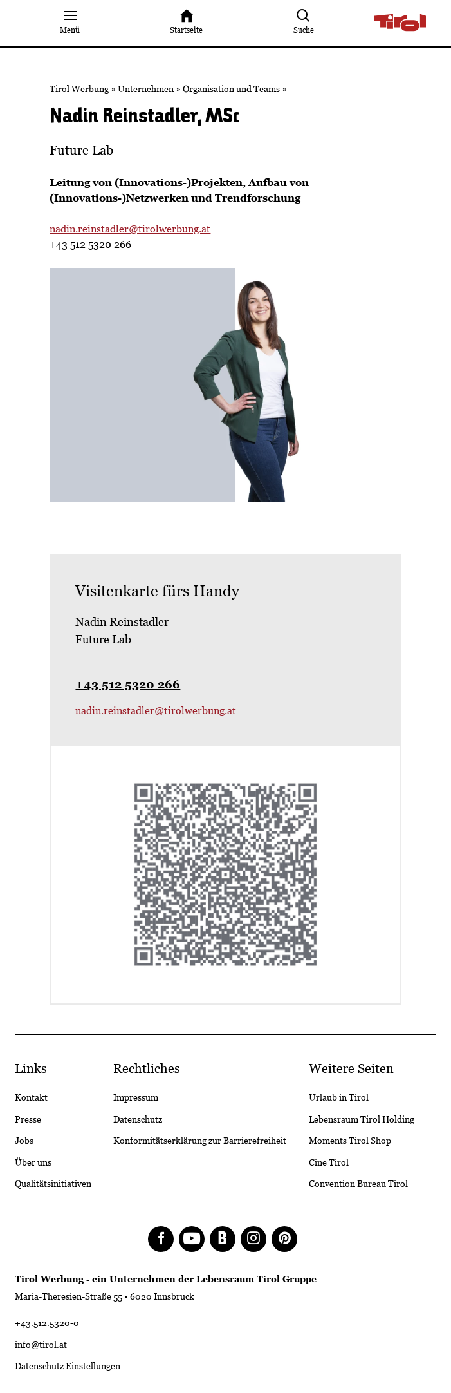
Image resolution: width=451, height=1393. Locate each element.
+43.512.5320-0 (47, 1323)
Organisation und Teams (231, 89)
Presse (28, 1119)
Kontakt (31, 1097)
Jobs (24, 1140)
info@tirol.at (41, 1345)
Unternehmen (146, 89)
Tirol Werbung (79, 89)
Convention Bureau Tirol (358, 1184)
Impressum (135, 1097)
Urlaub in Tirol (339, 1097)
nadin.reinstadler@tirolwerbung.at (130, 229)
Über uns (33, 1162)
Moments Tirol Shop (350, 1140)
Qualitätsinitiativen (53, 1184)
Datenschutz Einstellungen (67, 1366)
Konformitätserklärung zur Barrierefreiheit (199, 1140)
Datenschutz (137, 1119)
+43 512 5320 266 (127, 684)
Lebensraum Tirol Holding (361, 1119)
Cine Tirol (329, 1162)
